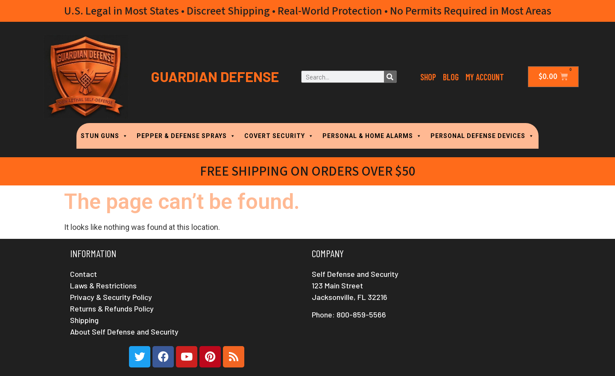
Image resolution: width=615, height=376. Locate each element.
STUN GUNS (104, 135)
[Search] (390, 76)
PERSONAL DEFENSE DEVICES (482, 135)
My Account (485, 77)
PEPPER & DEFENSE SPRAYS (186, 135)
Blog (451, 77)
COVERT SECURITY (279, 135)
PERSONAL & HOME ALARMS (372, 135)
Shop (428, 77)
